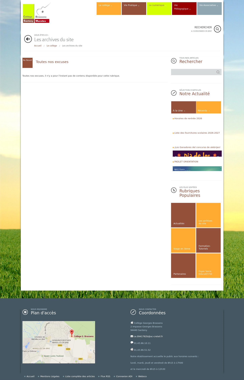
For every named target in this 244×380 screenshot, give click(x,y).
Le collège (52, 46)
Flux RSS (105, 376)
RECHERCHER (201, 29)
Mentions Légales (49, 376)
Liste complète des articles (80, 376)
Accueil (38, 46)
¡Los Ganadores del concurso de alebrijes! (197, 147)
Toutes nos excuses (52, 62)
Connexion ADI (124, 376)
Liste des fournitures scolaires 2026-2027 (197, 133)
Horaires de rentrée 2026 (188, 118)
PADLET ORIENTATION (186, 161)
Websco (142, 376)
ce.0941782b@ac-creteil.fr (148, 336)
